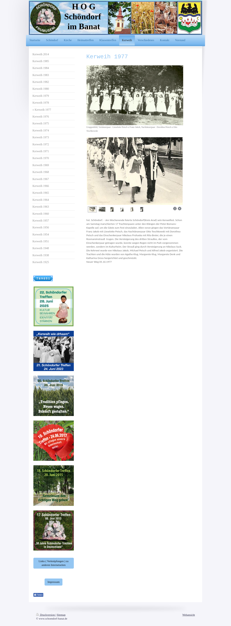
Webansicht (188, 614)
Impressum (53, 581)
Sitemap (61, 614)
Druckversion (45, 614)
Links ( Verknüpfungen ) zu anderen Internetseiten (54, 563)
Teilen (38, 595)
